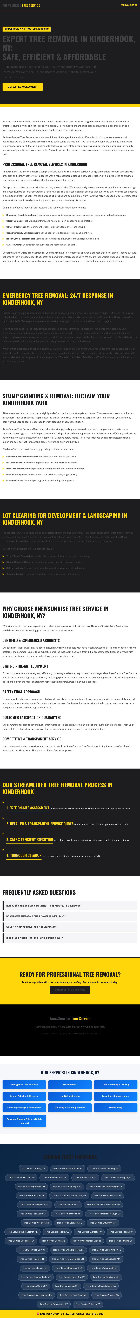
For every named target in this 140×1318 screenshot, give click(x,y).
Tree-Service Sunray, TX (33, 1168)
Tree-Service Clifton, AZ (53, 1241)
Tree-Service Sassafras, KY (67, 1214)
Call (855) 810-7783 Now (70, 989)
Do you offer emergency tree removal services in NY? (36, 916)
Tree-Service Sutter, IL (85, 1177)
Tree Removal (70, 1084)
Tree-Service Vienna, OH (66, 1286)
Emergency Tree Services (24, 1084)
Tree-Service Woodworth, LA (103, 1268)
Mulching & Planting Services (70, 1107)
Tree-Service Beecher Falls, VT (36, 1277)
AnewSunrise (21, 5)
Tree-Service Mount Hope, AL (67, 1186)
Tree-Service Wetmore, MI (36, 1223)
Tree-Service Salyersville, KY (54, 1304)
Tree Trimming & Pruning (115, 1084)
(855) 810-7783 (129, 5)
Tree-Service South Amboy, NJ (106, 1250)
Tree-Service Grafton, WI (54, 1177)
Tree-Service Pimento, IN (32, 1259)
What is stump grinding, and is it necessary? (31, 927)
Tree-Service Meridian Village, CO (104, 1214)
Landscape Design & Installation (24, 1107)
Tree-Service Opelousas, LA (21, 1241)
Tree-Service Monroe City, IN (87, 1241)
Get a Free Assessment (23, 86)
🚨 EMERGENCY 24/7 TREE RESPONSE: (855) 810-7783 (70, 1313)
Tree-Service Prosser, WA (106, 1295)
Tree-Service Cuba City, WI (32, 1250)
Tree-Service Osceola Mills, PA (101, 1286)
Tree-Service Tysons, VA (57, 1232)
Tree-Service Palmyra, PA (88, 1304)
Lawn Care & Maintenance (115, 1096)
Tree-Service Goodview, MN (106, 1277)
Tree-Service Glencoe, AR (35, 1268)
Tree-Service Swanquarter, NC (34, 1204)
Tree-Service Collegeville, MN (106, 1259)
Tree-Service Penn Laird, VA (33, 1214)
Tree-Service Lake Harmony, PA (36, 1295)
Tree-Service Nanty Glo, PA (72, 1277)
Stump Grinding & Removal (24, 1096)
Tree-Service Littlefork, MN (103, 1223)
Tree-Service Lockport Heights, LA (105, 1186)
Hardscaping (115, 1107)
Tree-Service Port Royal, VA (73, 1295)
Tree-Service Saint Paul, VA (21, 1177)
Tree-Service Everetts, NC (89, 1232)
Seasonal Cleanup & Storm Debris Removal (24, 1121)
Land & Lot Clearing (70, 1096)
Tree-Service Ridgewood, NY (68, 1268)
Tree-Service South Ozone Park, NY (69, 1195)
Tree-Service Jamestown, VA (107, 1195)
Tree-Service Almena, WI (120, 1241)
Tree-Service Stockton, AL (31, 1195)
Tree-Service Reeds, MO (121, 1232)
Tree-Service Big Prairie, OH (31, 1186)
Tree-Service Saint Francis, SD (67, 1168)
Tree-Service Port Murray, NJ (104, 1168)
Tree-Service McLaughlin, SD (118, 1177)
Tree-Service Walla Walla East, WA (103, 1204)
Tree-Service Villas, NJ (68, 1204)
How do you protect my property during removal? (34, 938)
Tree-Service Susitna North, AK (22, 1232)
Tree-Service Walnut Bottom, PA (68, 1250)
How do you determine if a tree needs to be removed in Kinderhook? (44, 905)
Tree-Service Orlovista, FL (69, 1223)
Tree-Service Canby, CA (35, 1286)
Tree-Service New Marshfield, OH (68, 1259)
